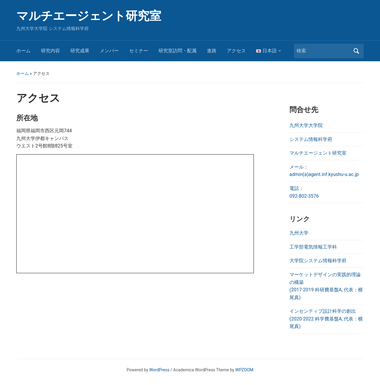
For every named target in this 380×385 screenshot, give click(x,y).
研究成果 (79, 51)
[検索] (323, 51)
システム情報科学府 (310, 139)
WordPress (159, 369)
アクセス (236, 51)
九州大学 (298, 233)
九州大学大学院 (306, 125)
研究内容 (50, 51)
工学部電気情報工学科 (313, 247)
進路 (211, 51)
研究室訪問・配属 (178, 51)
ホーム (23, 51)
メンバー (109, 51)
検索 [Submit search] (356, 51)
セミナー (138, 51)
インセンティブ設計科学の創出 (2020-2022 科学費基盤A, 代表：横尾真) (326, 318)
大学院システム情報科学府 (317, 260)
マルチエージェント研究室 (88, 16)
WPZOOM (244, 369)
